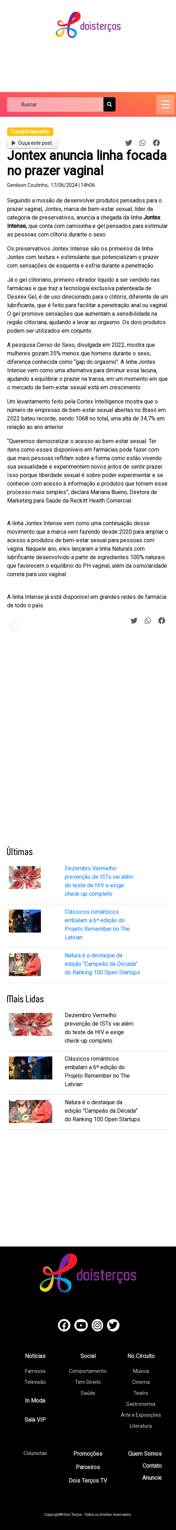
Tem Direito (88, 1382)
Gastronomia (140, 1404)
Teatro (140, 1393)
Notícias (35, 1356)
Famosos (35, 1371)
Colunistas (35, 1453)
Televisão (35, 1382)
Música (141, 1371)
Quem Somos (145, 1453)
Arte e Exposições (141, 1415)
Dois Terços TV (88, 1480)
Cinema (141, 1382)
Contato (152, 1465)
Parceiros (88, 1467)
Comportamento (88, 1371)
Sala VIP (35, 1419)
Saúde (88, 1393)
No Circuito (141, 1356)
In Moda (35, 1400)
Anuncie (152, 1477)
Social (88, 1356)
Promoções (87, 1453)
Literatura (141, 1426)
